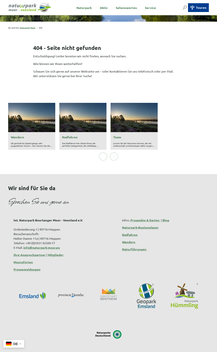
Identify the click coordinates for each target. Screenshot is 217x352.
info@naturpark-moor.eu (41, 237)
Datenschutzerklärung (117, 347)
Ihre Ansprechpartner (30, 244)
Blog (165, 209)
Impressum (90, 347)
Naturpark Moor (27, 27)
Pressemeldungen (27, 258)
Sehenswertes (126, 8)
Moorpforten (23, 251)
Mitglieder (56, 244)
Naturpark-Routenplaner (140, 217)
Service (150, 8)
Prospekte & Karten (145, 209)
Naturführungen (134, 238)
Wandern (128, 231)
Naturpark (84, 8)
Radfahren (130, 224)
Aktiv (104, 8)
